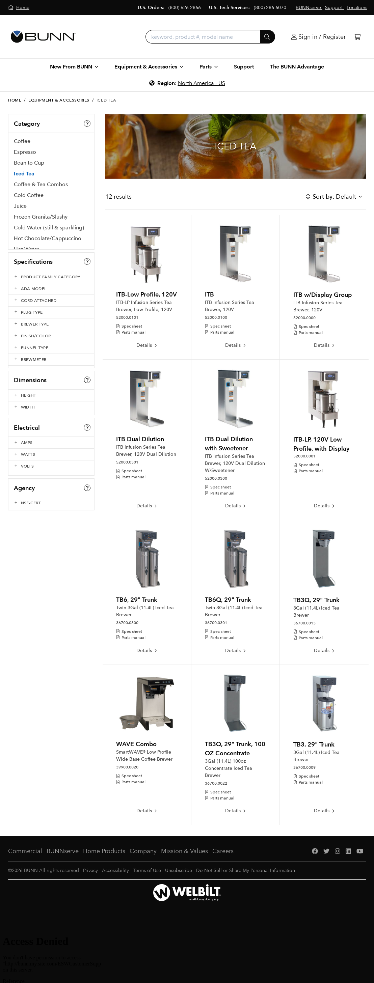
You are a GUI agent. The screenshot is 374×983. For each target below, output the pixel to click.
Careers (223, 851)
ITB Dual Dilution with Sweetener (229, 444)
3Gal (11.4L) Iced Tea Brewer (316, 611)
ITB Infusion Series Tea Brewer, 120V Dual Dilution (146, 450)
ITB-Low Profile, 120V (146, 294)
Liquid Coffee (30, 262)
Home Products (104, 851)
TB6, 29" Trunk (136, 599)
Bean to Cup (29, 165)
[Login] (318, 37)
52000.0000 (304, 317)
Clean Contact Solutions (43, 327)
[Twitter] (326, 851)
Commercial (25, 851)
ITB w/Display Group (322, 294)
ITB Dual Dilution (140, 439)
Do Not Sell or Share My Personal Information (245, 870)
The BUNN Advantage (297, 66)
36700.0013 (304, 623)
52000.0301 (127, 462)
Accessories (28, 284)
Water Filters (29, 273)
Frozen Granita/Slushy (41, 219)
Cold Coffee (29, 197)
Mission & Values (184, 851)
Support (244, 66)
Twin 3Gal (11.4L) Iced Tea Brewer (145, 611)
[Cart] (357, 37)
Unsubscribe (178, 870)
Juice (20, 208)
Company (143, 851)
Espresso (25, 154)
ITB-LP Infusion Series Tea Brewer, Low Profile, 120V (144, 306)
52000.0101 (127, 317)
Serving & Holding (36, 305)
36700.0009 (304, 767)
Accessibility (115, 870)
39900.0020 (127, 767)
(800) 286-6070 (270, 7)
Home (14, 100)
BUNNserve (63, 851)
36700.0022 (216, 783)
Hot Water (26, 251)
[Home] (18, 7)
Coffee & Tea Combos (41, 187)
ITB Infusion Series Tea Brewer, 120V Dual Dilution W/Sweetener (235, 463)
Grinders (24, 294)
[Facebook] (315, 851)
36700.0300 (127, 622)
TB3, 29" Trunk (314, 744)
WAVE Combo (136, 744)
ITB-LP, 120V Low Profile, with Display (321, 444)
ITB (209, 294)
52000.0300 (216, 478)
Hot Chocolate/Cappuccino (47, 240)
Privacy (90, 870)
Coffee (22, 143)
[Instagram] (337, 851)
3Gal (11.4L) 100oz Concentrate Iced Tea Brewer (228, 768)
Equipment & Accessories (58, 100)
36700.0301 (216, 622)
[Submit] (267, 37)
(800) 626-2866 (184, 7)
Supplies (24, 338)
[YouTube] (359, 851)
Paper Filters (29, 316)
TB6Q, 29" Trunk (228, 599)
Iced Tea (24, 176)
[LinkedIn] (348, 851)
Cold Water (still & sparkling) (49, 230)
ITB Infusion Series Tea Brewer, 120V (229, 306)
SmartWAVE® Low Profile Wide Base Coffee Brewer (144, 755)
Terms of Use (147, 870)
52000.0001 (304, 456)
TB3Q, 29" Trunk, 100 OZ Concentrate (235, 748)
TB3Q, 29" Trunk (316, 599)
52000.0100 (216, 317)
